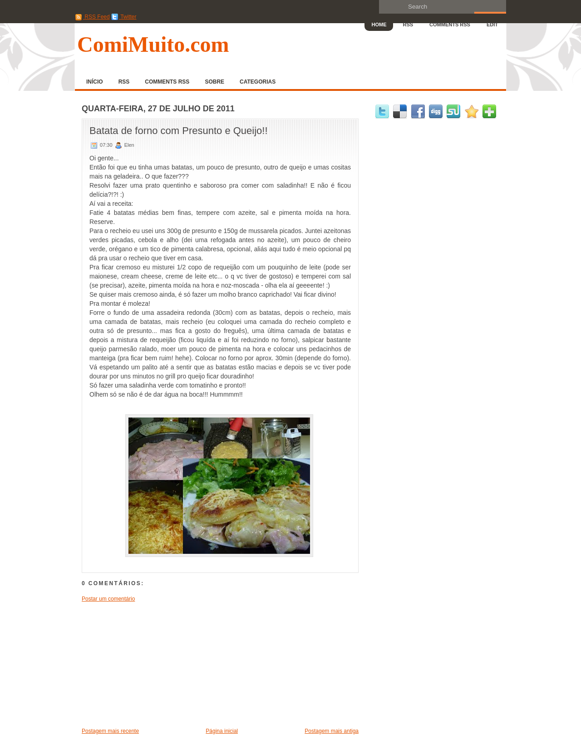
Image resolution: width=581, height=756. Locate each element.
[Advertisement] (150, 664)
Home (378, 24)
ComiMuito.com (153, 44)
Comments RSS (449, 24)
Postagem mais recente (110, 731)
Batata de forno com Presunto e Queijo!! (178, 130)
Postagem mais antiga (332, 731)
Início (94, 82)
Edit (492, 24)
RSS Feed (92, 17)
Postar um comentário (108, 599)
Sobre (214, 82)
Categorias (258, 82)
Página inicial (222, 731)
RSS (408, 24)
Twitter (123, 17)
